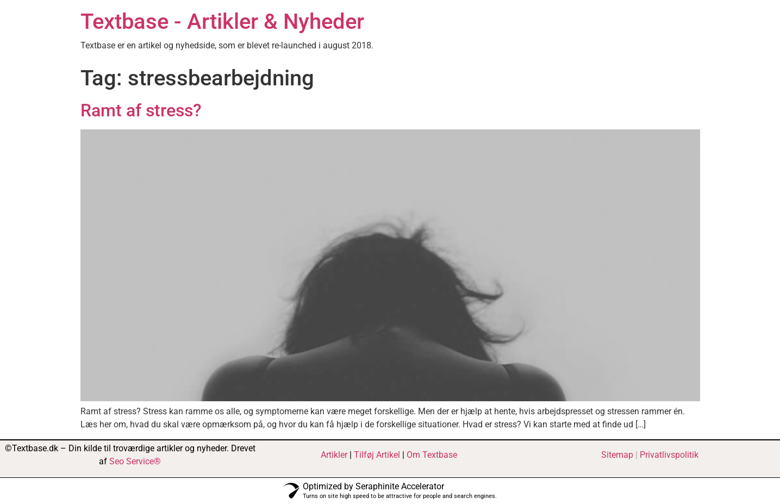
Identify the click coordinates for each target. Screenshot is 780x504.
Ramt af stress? (141, 110)
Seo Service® (135, 461)
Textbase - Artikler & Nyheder (222, 21)
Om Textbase (432, 455)
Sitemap (617, 455)
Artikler (334, 455)
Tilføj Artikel (377, 455)
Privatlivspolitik (669, 455)
